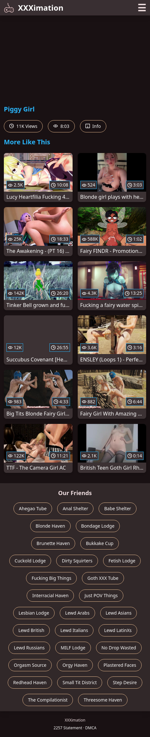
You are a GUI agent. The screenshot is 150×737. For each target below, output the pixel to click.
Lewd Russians (29, 648)
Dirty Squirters (77, 561)
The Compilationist (47, 700)
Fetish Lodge (122, 561)
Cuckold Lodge (30, 561)
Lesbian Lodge (34, 613)
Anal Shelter (75, 508)
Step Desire (125, 682)
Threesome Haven (103, 700)
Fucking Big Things (51, 578)
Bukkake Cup (99, 543)
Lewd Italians (74, 630)
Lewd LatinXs (118, 630)
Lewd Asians (119, 613)
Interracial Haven (50, 595)
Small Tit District (80, 682)
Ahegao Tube (33, 508)
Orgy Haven (74, 665)
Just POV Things (101, 595)
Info (93, 126)
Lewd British (31, 630)
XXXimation (33, 7)
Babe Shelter (117, 508)
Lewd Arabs (77, 613)
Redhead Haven (30, 682)
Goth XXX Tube (103, 578)
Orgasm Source (30, 665)
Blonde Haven (50, 526)
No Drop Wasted (118, 648)
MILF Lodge (73, 648)
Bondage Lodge (98, 526)
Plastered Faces (119, 665)
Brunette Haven (53, 543)
